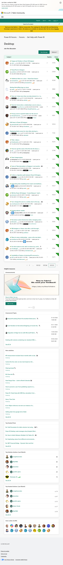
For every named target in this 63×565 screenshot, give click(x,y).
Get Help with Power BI (36, 37)
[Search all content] (41, 24)
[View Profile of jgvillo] (18, 98)
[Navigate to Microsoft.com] (5, 13)
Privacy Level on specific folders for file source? (25, 113)
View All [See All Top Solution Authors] (8, 480)
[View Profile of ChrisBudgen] (14, 248)
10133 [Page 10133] (38, 265)
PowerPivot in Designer (18, 70)
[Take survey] (10, 303)
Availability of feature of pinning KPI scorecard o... (26, 255)
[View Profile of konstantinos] (14, 80)
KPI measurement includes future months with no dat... (20, 355)
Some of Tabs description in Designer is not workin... (26, 166)
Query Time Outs (10, 399)
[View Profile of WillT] (30, 161)
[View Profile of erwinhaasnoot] (15, 204)
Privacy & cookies (5, 551)
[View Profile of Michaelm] (14, 222)
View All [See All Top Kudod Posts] (8, 446)
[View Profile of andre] (12, 89)
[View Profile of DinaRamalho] (14, 142)
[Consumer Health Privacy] (21, 559)
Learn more (5, 8)
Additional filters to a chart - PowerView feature (25, 78)
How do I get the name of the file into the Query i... (26, 149)
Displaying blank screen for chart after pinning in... (24, 131)
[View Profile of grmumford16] (14, 124)
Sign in (44, 20)
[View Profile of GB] (12, 230)
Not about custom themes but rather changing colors (26, 220)
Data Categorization (17, 157)
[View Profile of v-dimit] (18, 133)
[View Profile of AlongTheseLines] (31, 109)
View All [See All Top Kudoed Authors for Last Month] (8, 515)
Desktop (7, 358)
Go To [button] (55, 20)
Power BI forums (10, 37)
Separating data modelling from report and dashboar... (27, 184)
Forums (22, 37)
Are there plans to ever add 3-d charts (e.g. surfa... (26, 246)
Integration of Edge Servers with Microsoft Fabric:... (21, 333)
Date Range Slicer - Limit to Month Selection (18, 380)
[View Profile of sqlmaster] (25, 135)
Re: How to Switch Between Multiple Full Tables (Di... (20, 435)
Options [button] (54, 52)
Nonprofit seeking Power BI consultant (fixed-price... (22, 318)
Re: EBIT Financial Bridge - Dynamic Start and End (19, 443)
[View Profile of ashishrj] (25, 100)
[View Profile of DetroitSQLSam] (32, 224)
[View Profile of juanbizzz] (13, 72)
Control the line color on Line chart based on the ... (19, 362)
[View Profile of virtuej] (18, 177)
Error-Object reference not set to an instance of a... (19, 405)
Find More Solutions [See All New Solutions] (8, 417)
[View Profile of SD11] (12, 257)
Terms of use (4, 553)
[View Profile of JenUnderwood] (29, 250)
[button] (44, 52)
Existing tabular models (18, 210)
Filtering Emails (9, 368)
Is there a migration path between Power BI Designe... (26, 175)
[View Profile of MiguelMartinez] (21, 107)
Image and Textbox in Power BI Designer (23, 61)
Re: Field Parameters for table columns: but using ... (20, 427)
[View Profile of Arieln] (31, 215)
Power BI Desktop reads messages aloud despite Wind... (20, 431)
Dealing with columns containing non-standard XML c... (21, 340)
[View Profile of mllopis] (34, 117)
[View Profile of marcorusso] (29, 241)
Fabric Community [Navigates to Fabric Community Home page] (18, 13)
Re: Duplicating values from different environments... (20, 439)
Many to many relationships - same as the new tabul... (27, 237)
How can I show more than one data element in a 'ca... (27, 96)
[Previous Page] (26, 265)
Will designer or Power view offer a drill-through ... (26, 228)
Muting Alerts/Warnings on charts (19, 87)
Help (49, 20)
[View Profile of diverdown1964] (18, 213)
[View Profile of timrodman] (26, 126)
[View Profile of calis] (12, 63)
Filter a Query (15, 140)
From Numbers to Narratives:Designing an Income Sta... (23, 325)
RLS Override (9, 374)
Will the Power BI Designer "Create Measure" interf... (26, 193)
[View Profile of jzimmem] (13, 195)
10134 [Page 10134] (45, 265)
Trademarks (3, 556)
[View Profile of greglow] (16, 186)
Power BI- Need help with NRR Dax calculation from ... (20, 393)
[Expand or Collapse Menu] (2, 17)
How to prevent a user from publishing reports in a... (20, 387)
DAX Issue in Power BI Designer (18, 122)
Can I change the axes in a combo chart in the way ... (26, 202)
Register (38, 20)
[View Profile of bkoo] (24, 74)
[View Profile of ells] (12, 151)
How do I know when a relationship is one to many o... (27, 105)
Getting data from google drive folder (16, 412)
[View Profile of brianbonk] (14, 239)
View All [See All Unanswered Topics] (8, 344)
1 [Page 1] (29, 265)
